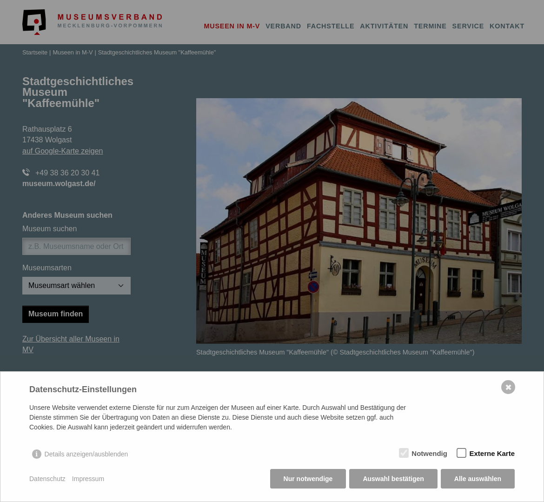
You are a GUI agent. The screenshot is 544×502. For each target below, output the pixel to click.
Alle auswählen (477, 478)
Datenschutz (47, 478)
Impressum (88, 478)
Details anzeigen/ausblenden (86, 454)
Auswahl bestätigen (393, 478)
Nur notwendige (308, 478)
